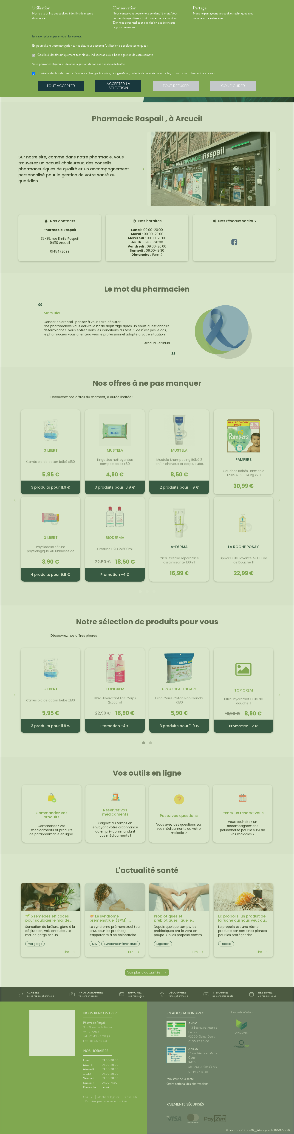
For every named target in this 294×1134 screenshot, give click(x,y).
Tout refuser (176, 86)
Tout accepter (61, 86)
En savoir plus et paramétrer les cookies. (57, 36)
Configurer (233, 86)
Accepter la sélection (118, 86)
